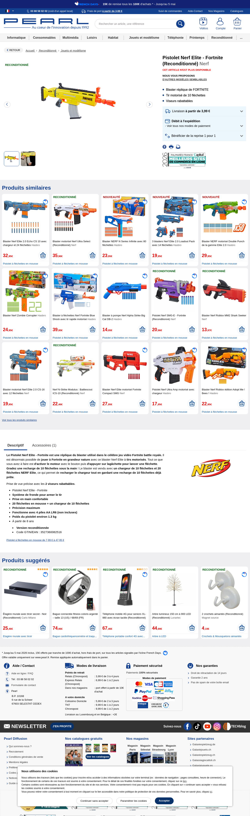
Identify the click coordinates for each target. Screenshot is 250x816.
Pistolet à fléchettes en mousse (20, 263)
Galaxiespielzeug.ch (203, 754)
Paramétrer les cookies (134, 800)
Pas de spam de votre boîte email (210, 682)
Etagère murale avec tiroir (17, 636)
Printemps (197, 37)
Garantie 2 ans (199, 677)
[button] (204, 111)
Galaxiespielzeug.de (203, 744)
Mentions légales (18, 762)
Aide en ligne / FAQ (22, 673)
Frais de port (104, 11)
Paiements (142, 672)
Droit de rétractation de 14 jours (209, 673)
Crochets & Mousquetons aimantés (221, 636)
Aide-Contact (195, 11)
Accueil (30, 50)
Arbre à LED (159, 636)
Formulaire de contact (23, 685)
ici (211, 791)
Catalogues (236, 11)
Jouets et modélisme (144, 37)
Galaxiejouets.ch (201, 749)
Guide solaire (16, 783)
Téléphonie (175, 37)
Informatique (16, 37)
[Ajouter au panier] (42, 255)
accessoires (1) (44, 445)
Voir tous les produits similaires (19, 420)
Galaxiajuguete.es (202, 765)
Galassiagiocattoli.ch (204, 760)
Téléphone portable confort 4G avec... (123, 636)
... (241, 37)
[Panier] (237, 24)
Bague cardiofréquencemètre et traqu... (75, 636)
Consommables (44, 37)
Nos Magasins (216, 11)
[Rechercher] (180, 24)
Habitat (113, 37)
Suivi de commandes (170, 11)
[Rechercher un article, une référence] (140, 24)
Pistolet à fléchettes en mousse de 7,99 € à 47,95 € (35, 540)
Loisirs (92, 37)
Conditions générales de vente (26, 756)
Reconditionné (221, 37)
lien (185, 781)
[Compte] (220, 24)
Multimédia (70, 37)
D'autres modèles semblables (184, 79)
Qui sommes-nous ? (20, 746)
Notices (13, 778)
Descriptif (15, 445)
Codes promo (16, 772)
